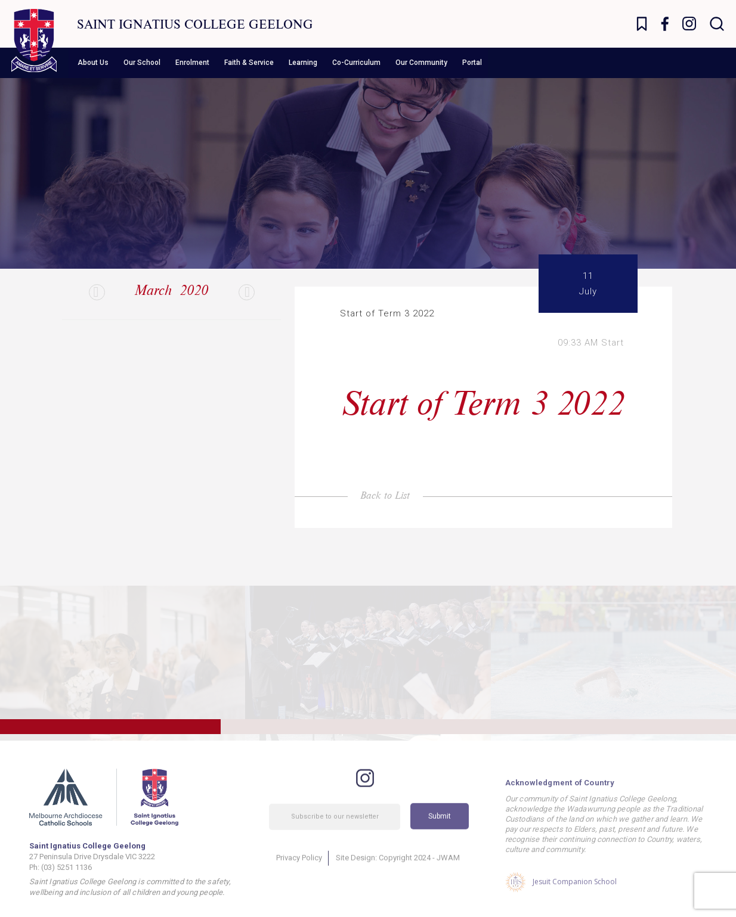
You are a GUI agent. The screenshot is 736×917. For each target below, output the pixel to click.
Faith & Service (249, 62)
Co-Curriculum (356, 62)
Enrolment (192, 62)
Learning (303, 62)
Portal (472, 62)
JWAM (448, 872)
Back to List (385, 495)
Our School (141, 62)
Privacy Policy (299, 872)
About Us (93, 62)
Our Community (421, 62)
